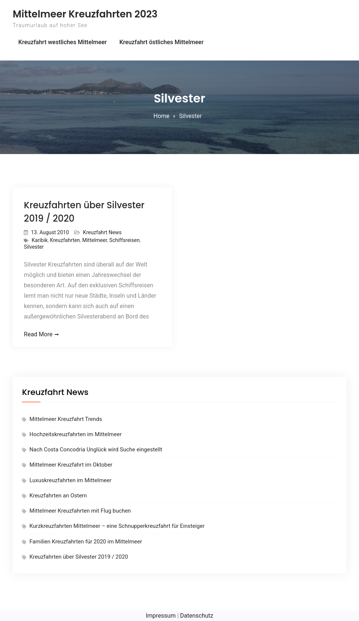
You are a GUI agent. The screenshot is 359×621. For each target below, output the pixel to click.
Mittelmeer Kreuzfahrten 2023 (85, 14)
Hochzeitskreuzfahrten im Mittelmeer (75, 434)
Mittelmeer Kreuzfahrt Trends (65, 419)
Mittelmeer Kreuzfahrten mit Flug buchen (80, 510)
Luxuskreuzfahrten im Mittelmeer (70, 480)
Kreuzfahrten (65, 240)
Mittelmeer (94, 240)
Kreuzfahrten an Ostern (58, 495)
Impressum (161, 615)
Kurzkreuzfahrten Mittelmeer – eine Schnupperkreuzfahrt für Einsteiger (116, 526)
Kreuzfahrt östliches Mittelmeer (161, 42)
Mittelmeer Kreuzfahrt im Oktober (70, 464)
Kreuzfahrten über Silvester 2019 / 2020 (78, 556)
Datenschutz (196, 615)
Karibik (40, 240)
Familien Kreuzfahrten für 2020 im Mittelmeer (85, 541)
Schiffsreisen (124, 240)
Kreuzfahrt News (102, 232)
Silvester (33, 247)
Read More (38, 334)
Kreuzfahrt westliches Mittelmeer (62, 42)
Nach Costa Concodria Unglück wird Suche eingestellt (95, 449)
